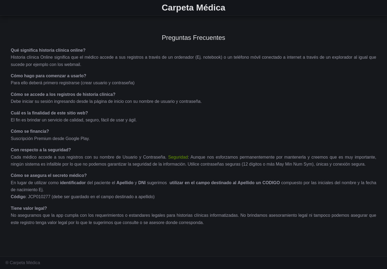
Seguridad (178, 157)
